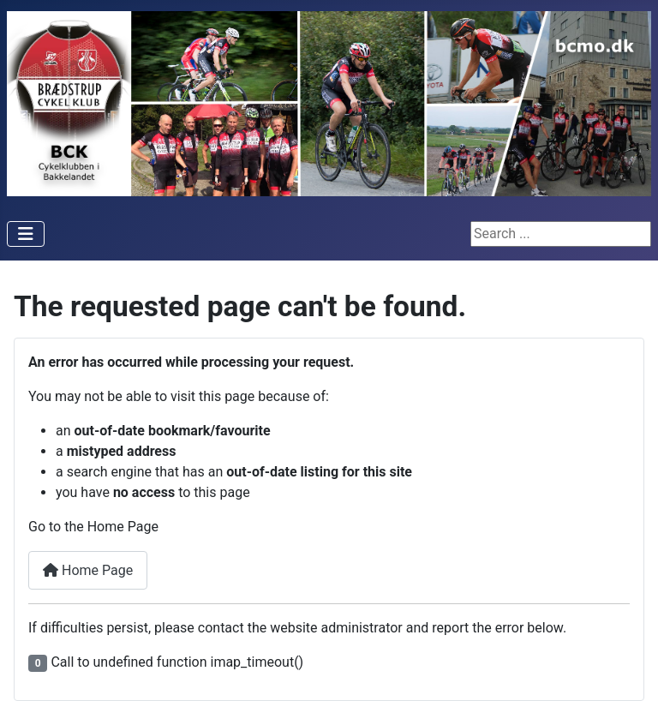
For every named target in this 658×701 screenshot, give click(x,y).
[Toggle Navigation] (26, 234)
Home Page (88, 570)
